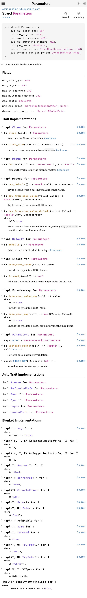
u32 (39, 34)
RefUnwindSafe (22, 388)
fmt (11, 164)
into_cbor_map (18, 313)
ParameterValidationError (42, 340)
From (20, 502)
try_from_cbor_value (23, 195)
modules (29, 9)
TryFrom (28, 544)
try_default (17, 184)
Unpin (15, 406)
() (59, 345)
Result (69, 164)
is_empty (15, 276)
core (37, 9)
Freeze (16, 382)
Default (18, 239)
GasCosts (39, 45)
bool (41, 276)
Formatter (44, 164)
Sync (14, 400)
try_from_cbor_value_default (29, 211)
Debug (16, 158)
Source (6, 17)
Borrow (22, 465)
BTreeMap (46, 48)
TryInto (28, 557)
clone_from (16, 144)
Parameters (41, 4)
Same (20, 526)
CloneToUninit (28, 490)
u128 (78, 48)
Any (19, 428)
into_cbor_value (20, 264)
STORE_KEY (20, 360)
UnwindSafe (19, 412)
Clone (16, 127)
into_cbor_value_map (23, 295)
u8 (46, 360)
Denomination (62, 48)
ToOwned (23, 532)
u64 (42, 30)
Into (25, 508)
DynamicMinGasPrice (65, 52)
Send (14, 394)
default (14, 244)
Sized (19, 221)
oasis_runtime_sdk (12, 9)
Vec (46, 313)
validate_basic (19, 345)
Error (15, 340)
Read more (50, 138)
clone (12, 132)
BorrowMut (24, 477)
